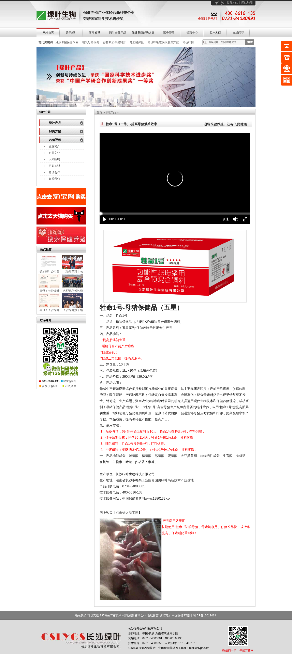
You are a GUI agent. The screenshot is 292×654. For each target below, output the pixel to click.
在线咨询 (70, 381)
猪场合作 (54, 172)
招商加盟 (54, 165)
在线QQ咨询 (50, 386)
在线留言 (70, 386)
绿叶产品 (55, 123)
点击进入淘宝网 (127, 512)
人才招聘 (54, 159)
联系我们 (54, 178)
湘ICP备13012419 (204, 615)
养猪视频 (55, 140)
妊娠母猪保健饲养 (67, 42)
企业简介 (54, 146)
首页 (99, 112)
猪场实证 (93, 615)
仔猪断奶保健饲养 (114, 42)
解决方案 (55, 131)
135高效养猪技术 (110, 615)
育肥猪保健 (137, 42)
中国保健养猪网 (182, 615)
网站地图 (247, 2)
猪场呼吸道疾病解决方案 (163, 42)
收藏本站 (232, 2)
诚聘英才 (165, 615)
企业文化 (54, 152)
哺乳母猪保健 (90, 42)
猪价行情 (188, 42)
